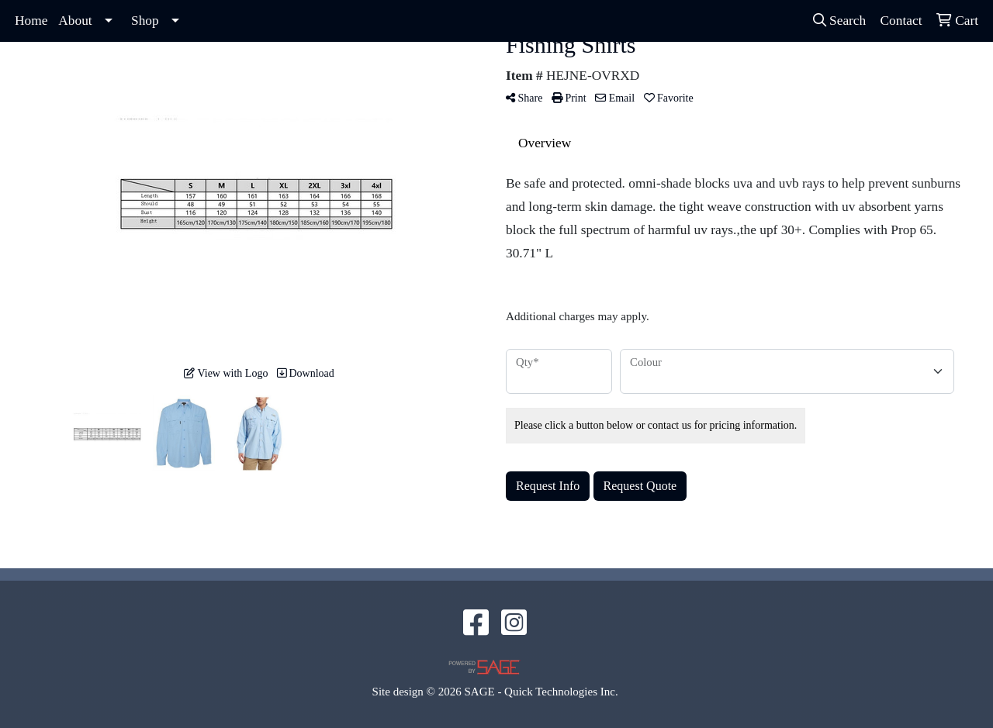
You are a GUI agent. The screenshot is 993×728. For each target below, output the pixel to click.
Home (31, 20)
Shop (145, 20)
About (75, 20)
